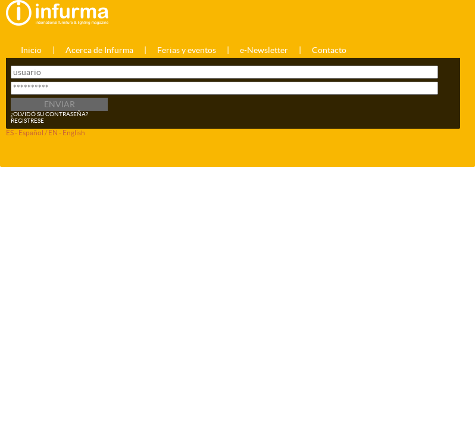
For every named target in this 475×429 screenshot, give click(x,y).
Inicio (31, 50)
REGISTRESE (27, 120)
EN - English (66, 132)
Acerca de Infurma (99, 50)
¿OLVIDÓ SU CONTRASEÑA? (49, 114)
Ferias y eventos (186, 50)
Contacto (329, 50)
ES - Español (24, 132)
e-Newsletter (264, 50)
